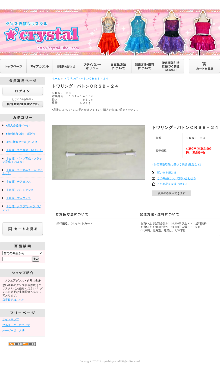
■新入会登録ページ (18, 125)
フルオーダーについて (16, 325)
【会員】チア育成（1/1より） (24, 150)
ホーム (56, 78)
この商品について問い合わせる (176, 178)
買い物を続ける (166, 172)
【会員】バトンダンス (20, 190)
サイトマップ (10, 319)
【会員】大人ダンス (18, 198)
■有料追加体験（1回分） (21, 133)
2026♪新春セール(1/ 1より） (23, 142)
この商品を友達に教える (172, 184)
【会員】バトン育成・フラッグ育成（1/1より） (22, 160)
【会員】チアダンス (18, 181)
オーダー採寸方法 (13, 330)
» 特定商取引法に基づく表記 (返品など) (176, 164)
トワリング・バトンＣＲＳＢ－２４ (86, 78)
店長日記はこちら (13, 299)
